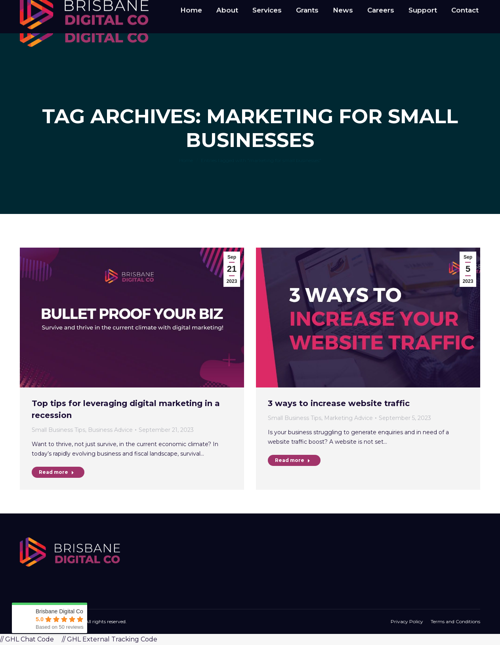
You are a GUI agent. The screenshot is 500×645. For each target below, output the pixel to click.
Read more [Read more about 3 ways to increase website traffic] (292, 460)
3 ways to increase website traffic (339, 403)
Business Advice (110, 429)
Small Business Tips (58, 429)
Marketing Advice (348, 418)
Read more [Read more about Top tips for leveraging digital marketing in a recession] (56, 472)
